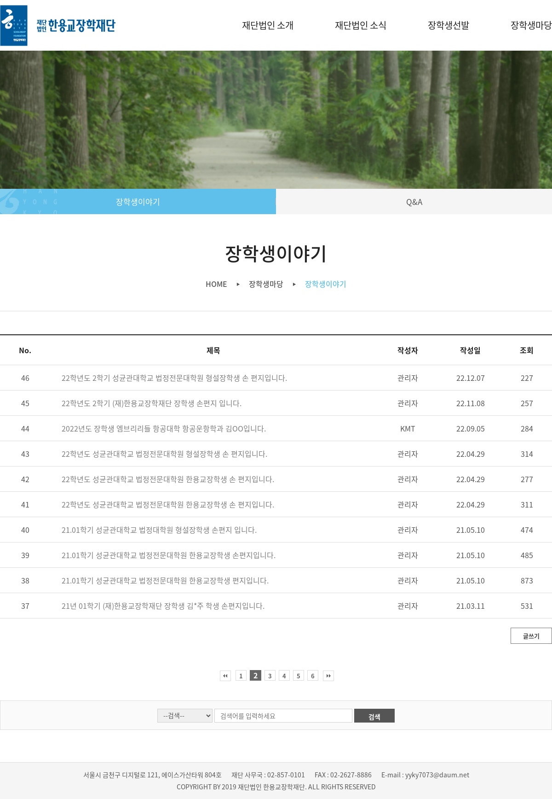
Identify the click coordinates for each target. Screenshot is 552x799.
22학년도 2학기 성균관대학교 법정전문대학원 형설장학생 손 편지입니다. (174, 377)
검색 (374, 716)
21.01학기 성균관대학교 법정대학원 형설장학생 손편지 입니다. (159, 529)
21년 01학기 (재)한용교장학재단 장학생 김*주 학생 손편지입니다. (163, 605)
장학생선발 (448, 25)
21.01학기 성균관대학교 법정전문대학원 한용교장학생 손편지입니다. (169, 554)
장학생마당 (531, 25)
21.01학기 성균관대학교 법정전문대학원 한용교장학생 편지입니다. (165, 580)
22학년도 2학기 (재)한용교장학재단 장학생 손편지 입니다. (152, 402)
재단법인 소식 (360, 25)
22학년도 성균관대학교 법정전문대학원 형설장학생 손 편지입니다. (164, 453)
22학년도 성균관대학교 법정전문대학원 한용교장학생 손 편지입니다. (168, 478)
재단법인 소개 (267, 25)
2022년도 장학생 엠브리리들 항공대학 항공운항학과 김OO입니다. (164, 428)
